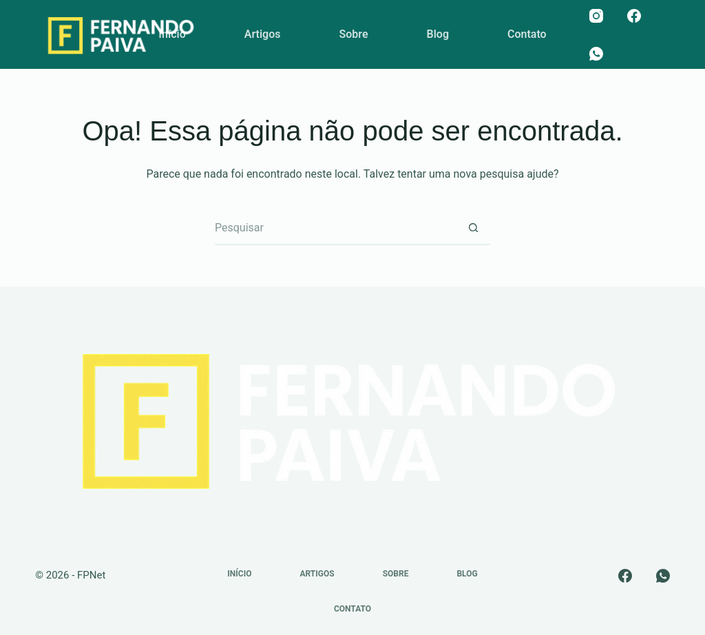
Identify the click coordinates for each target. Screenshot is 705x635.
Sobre (353, 34)
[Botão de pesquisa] (473, 228)
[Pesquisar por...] (335, 228)
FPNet (91, 575)
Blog (438, 34)
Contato (527, 34)
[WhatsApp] (596, 54)
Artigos (262, 34)
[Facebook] (634, 16)
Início (171, 34)
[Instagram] (596, 16)
